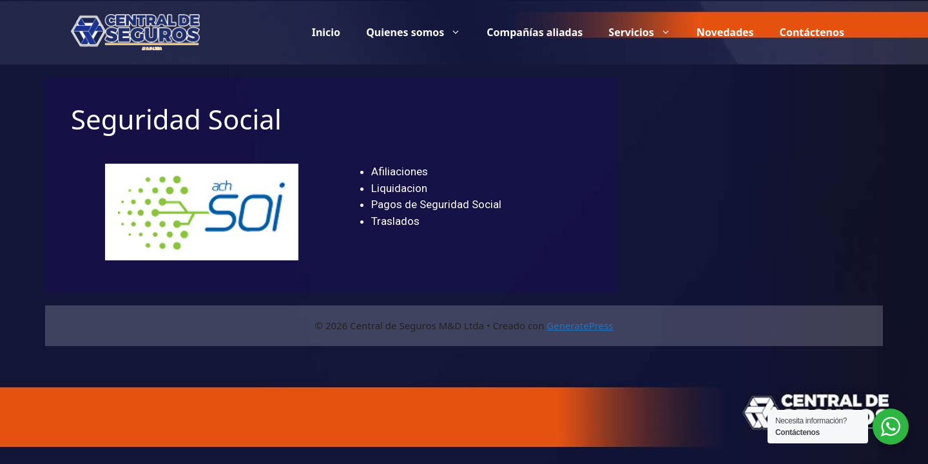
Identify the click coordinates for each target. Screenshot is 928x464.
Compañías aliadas (535, 32)
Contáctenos (812, 32)
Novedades (725, 32)
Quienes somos (420, 32)
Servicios (646, 32)
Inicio (326, 32)
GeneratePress (579, 325)
